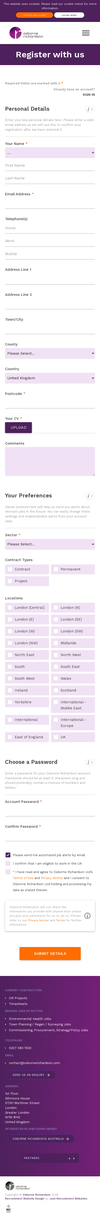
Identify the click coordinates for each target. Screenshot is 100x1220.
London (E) (24, 619)
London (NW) (26, 643)
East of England (29, 737)
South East (70, 666)
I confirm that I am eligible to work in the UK (47, 863)
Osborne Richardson (36, 1194)
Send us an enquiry (31, 1075)
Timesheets (18, 1004)
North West (71, 655)
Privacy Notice (52, 878)
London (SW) (72, 631)
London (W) (25, 631)
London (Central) (29, 607)
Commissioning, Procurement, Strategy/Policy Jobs (48, 1030)
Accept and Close (34, 15)
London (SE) (71, 619)
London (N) (70, 607)
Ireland (21, 690)
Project (21, 581)
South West (25, 678)
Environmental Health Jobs (30, 1019)
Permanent (70, 569)
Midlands (68, 643)
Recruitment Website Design (24, 1198)
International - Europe (73, 720)
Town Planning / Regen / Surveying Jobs (40, 1024)
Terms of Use (23, 878)
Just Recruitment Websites (68, 1198)
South (20, 666)
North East (24, 655)
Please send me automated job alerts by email (49, 855)
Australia (41, 1139)
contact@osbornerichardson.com (34, 1063)
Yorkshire (23, 702)
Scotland (68, 690)
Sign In (89, 94)
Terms (60, 920)
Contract (22, 569)
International (26, 720)
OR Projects (18, 998)
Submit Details (50, 953)
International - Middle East (73, 702)
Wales (66, 678)
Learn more (69, 15)
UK (63, 737)
